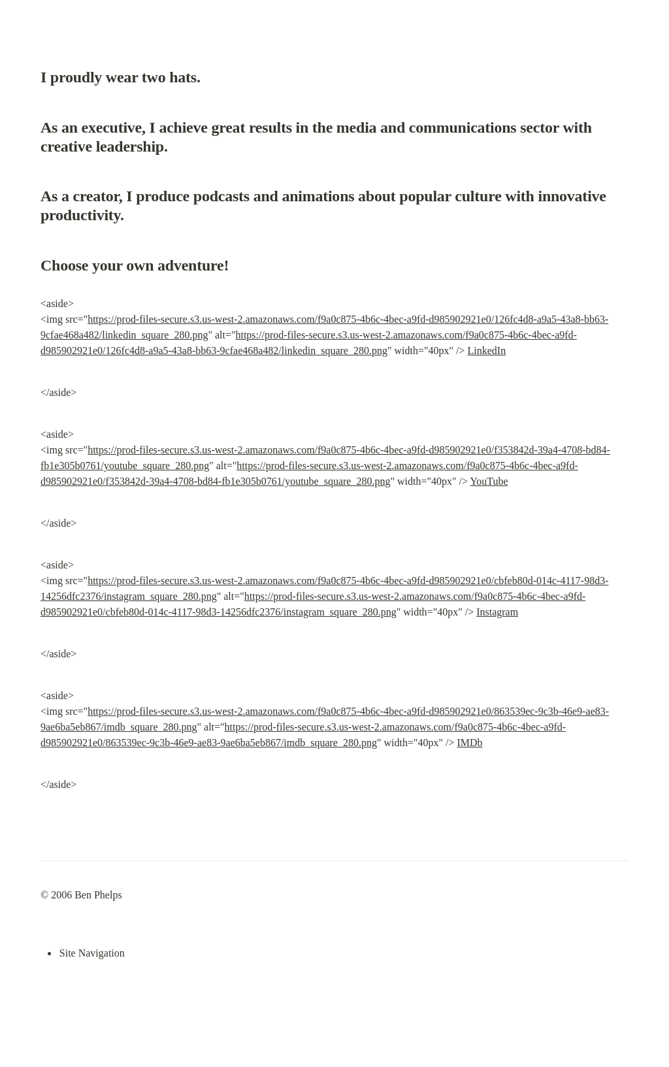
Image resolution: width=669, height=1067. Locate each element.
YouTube (489, 481)
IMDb (470, 742)
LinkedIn (487, 350)
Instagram (497, 611)
